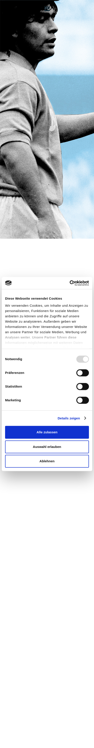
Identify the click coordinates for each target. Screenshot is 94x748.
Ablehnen (47, 461)
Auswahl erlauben (47, 447)
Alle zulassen (46, 432)
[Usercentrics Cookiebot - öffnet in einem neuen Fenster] (69, 283)
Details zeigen (69, 418)
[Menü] (47, 8)
